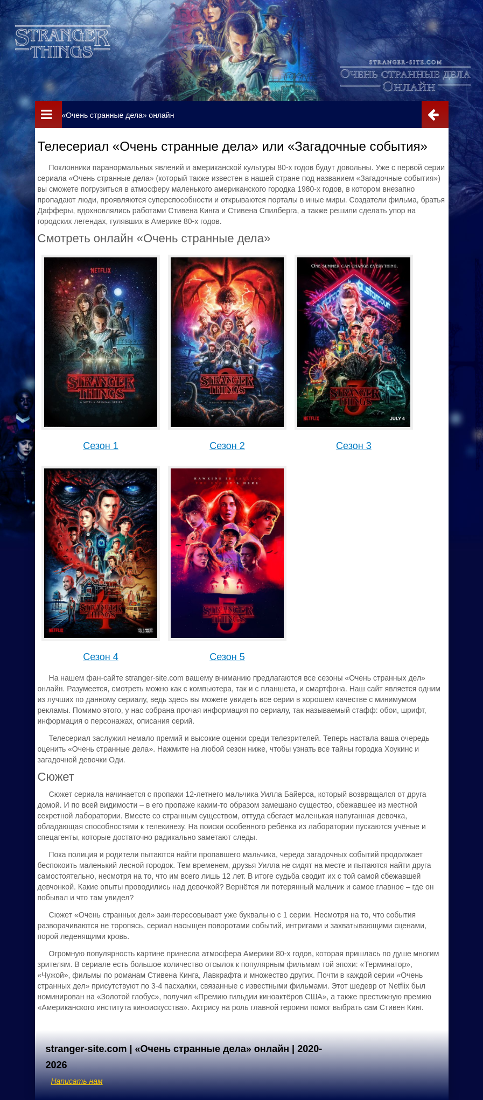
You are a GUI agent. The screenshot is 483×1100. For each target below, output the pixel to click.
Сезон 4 (100, 656)
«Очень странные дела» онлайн (117, 115)
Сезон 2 (227, 445)
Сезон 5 (227, 656)
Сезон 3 (354, 445)
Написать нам (77, 1081)
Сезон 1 (100, 445)
